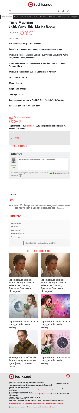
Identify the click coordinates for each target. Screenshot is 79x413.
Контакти (14, 227)
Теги (12, 200)
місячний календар (62, 205)
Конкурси (74, 17)
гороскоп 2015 (17, 205)
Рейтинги (43, 17)
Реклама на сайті (17, 233)
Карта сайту (15, 230)
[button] (63, 11)
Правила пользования (15, 404)
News (16, 17)
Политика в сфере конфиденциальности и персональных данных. (43, 404)
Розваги (52, 17)
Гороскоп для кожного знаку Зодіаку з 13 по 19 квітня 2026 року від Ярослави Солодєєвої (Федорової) (21, 285)
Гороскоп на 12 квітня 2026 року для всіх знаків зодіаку (55, 324)
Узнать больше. (50, 407)
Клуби (16, 138)
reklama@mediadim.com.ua (42, 394)
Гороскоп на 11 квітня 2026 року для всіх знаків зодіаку (55, 360)
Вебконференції (63, 17)
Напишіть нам (16, 223)
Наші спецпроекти (17, 237)
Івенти (36, 17)
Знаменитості (7, 17)
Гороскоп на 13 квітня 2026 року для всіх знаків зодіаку (23, 324)
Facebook (30, 126)
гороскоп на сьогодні (39, 205)
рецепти (61, 208)
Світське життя (25, 17)
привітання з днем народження (36, 208)
